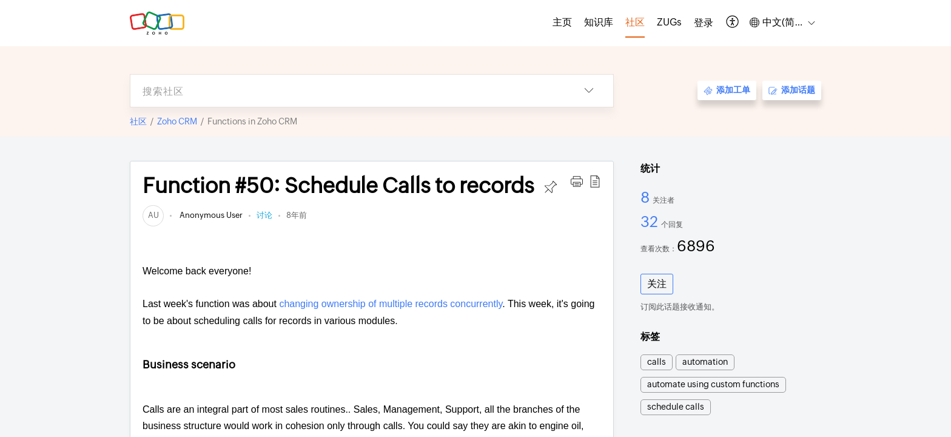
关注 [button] (657, 284)
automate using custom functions (713, 384)
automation (705, 362)
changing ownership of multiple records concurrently (390, 304)
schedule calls (675, 407)
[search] (347, 91)
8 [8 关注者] (646, 197)
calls (656, 362)
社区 (138, 121)
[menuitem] (703, 23)
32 (650, 221)
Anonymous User (210, 215)
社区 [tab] (635, 22)
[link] (153, 215)
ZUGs (669, 22)
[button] (733, 22)
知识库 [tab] (598, 22)
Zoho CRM (177, 121)
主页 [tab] (562, 22)
